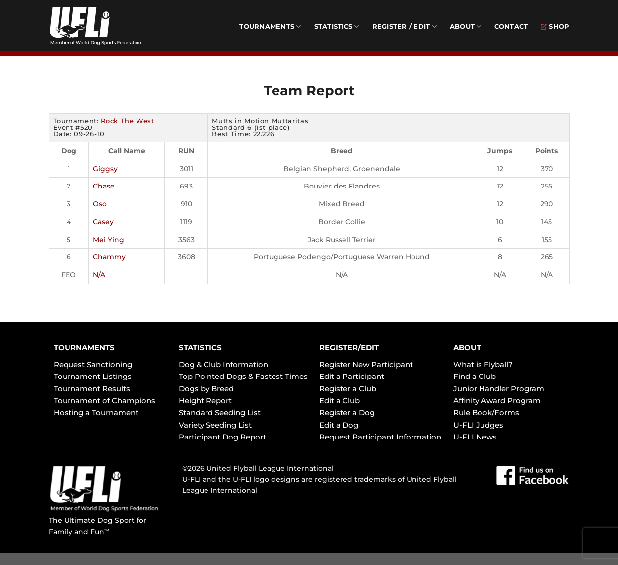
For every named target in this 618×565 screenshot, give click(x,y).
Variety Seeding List (215, 425)
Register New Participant (366, 364)
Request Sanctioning (93, 364)
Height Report (205, 400)
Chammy (109, 256)
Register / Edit (404, 26)
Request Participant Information (380, 436)
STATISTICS (200, 347)
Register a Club (347, 388)
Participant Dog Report (222, 436)
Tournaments (270, 26)
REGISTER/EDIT (349, 347)
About (465, 26)
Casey (103, 221)
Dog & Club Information (223, 364)
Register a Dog (347, 412)
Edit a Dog (338, 425)
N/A (99, 274)
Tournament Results (92, 388)
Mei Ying (108, 239)
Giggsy (105, 168)
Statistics (336, 26)
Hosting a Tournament (96, 412)
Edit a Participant (351, 376)
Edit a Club (339, 400)
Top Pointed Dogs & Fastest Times (243, 376)
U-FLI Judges (478, 425)
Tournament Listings (93, 376)
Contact (511, 26)
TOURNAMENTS (84, 347)
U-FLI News (475, 436)
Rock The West (127, 121)
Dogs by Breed (206, 388)
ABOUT (467, 347)
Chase (104, 186)
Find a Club (474, 376)
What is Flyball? (483, 364)
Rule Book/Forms (486, 412)
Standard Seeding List (220, 412)
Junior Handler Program (498, 388)
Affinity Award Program (497, 400)
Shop (555, 26)
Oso (100, 203)
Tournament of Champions (104, 400)
